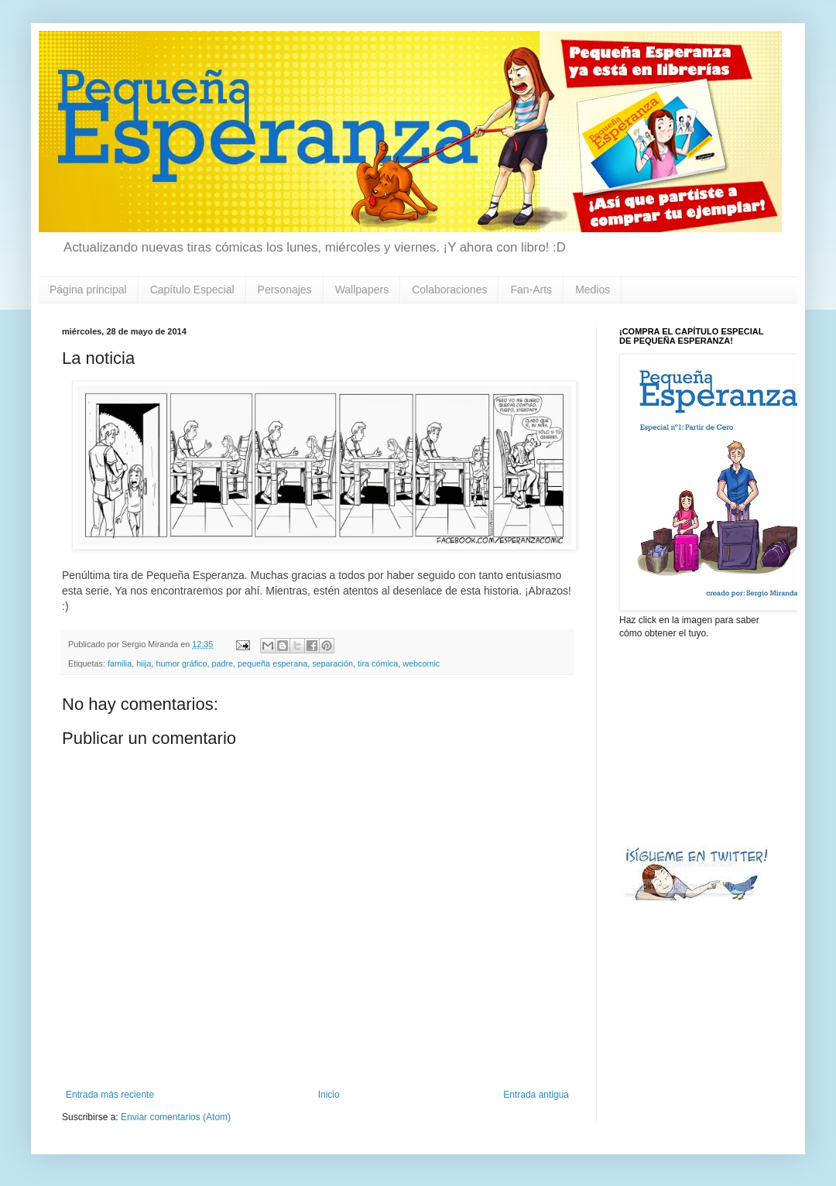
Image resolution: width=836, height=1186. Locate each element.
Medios (592, 289)
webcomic (421, 663)
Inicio (329, 1094)
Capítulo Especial (192, 289)
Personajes (285, 289)
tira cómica (378, 663)
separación (332, 663)
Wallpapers (362, 289)
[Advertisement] (696, 740)
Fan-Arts (531, 289)
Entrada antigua (536, 1094)
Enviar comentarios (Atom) (176, 1117)
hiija (143, 663)
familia (120, 663)
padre (222, 663)
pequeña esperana (272, 663)
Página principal (88, 289)
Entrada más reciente (110, 1094)
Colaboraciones (449, 289)
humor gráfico (181, 663)
